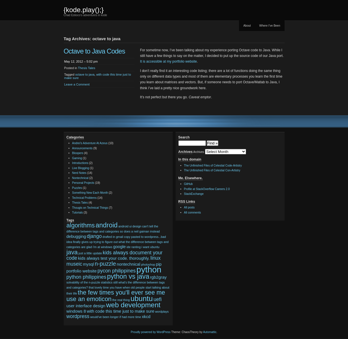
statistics (106, 282)
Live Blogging (80, 168)
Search (184, 137)
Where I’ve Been (269, 25)
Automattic (209, 332)
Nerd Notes (79, 172)
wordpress (78, 316)
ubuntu (142, 298)
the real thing (121, 300)
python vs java (128, 276)
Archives (198, 151)
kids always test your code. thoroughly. (114, 258)
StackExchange (194, 193)
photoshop (148, 264)
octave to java (85, 74)
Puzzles (77, 187)
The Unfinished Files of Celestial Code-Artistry (213, 165)
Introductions (80, 163)
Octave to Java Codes (94, 51)
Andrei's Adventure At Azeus (90, 143)
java (72, 252)
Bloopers (77, 153)
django (94, 236)
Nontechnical (80, 178)
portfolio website (82, 271)
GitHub (188, 184)
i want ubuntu (150, 247)
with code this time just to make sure (120, 311)
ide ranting (134, 247)
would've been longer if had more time (115, 317)
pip (159, 264)
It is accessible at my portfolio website (168, 61)
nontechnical (128, 264)
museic (74, 264)
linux (155, 258)
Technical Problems (84, 197)
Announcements (82, 148)
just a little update (90, 253)
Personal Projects (83, 182)
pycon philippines (116, 271)
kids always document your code (115, 255)
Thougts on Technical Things (90, 207)
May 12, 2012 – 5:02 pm (81, 61)
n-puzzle (105, 264)
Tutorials (77, 212)
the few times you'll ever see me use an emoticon (116, 295)
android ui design (129, 226)
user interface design (86, 306)
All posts (189, 207)
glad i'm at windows (99, 247)
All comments (192, 212)
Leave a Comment (77, 84)
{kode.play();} (84, 10)
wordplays (162, 311)
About (247, 25)
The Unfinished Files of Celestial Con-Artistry (212, 170)
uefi (157, 299)
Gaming (77, 158)
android (106, 225)
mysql (88, 264)
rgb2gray (158, 277)
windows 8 (76, 311)
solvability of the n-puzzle (83, 282)
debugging (76, 236)
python (148, 269)
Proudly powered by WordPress (150, 332)
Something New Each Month (90, 192)
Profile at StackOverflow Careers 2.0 (207, 189)
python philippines (86, 277)
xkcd (146, 316)
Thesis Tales (86, 68)
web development (133, 305)
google (119, 246)
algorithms (81, 225)
